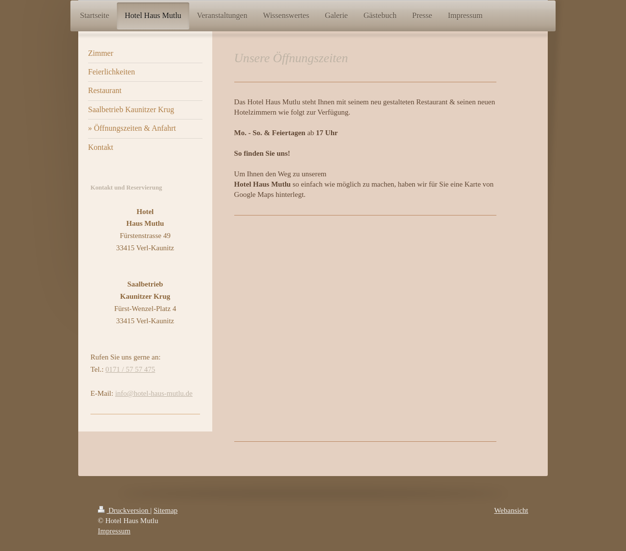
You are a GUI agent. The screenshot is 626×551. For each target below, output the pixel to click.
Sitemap (166, 510)
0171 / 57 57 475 (131, 369)
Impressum (114, 531)
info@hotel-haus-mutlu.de (153, 393)
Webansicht (511, 510)
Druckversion (124, 510)
